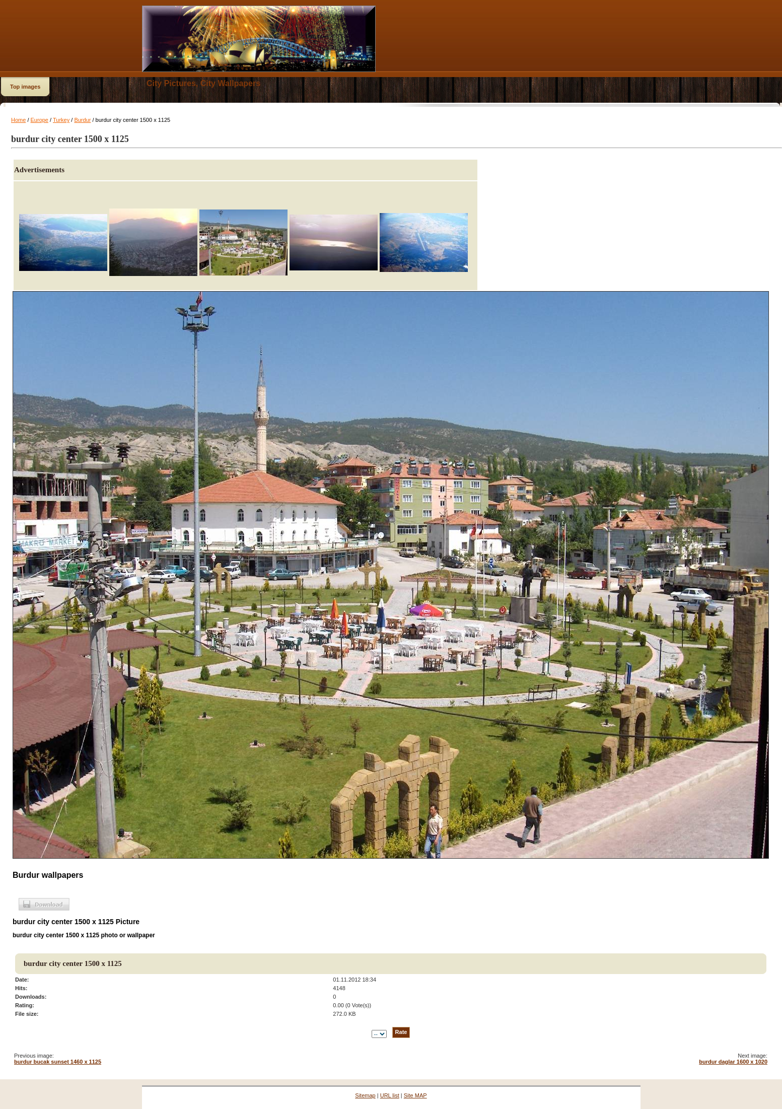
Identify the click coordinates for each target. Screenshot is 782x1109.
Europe (39, 120)
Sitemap (365, 1095)
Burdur (82, 120)
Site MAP (415, 1095)
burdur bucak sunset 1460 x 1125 (57, 1062)
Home (18, 120)
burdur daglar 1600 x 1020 (733, 1062)
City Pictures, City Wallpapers (203, 83)
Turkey (61, 120)
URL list (389, 1095)
